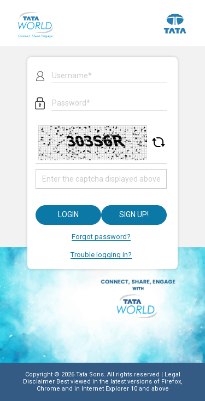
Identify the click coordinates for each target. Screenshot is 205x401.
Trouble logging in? (101, 255)
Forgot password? (101, 237)
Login (68, 214)
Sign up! (134, 214)
